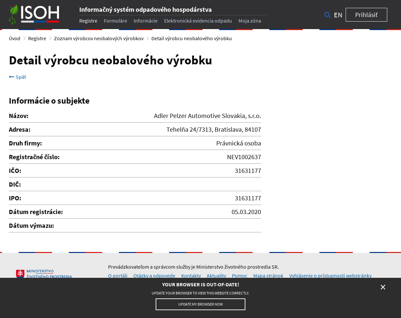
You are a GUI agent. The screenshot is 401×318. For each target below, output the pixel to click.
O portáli (117, 275)
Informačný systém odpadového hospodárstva (145, 9)
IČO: (15, 170)
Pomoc (239, 275)
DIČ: (15, 184)
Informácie (146, 20)
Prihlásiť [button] (366, 14)
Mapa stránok (268, 275)
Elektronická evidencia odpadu (198, 20)
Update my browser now (200, 304)
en (338, 14)
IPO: (15, 198)
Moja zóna (250, 20)
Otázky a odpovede (154, 275)
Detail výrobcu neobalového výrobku (191, 38)
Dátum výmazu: (31, 225)
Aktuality (216, 275)
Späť (17, 77)
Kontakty (191, 275)
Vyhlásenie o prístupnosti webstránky (330, 275)
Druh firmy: (25, 143)
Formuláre (115, 20)
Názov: (19, 115)
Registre (88, 20)
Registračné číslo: (34, 157)
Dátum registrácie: (36, 212)
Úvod (14, 38)
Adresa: (19, 129)
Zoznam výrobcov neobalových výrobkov (98, 38)
